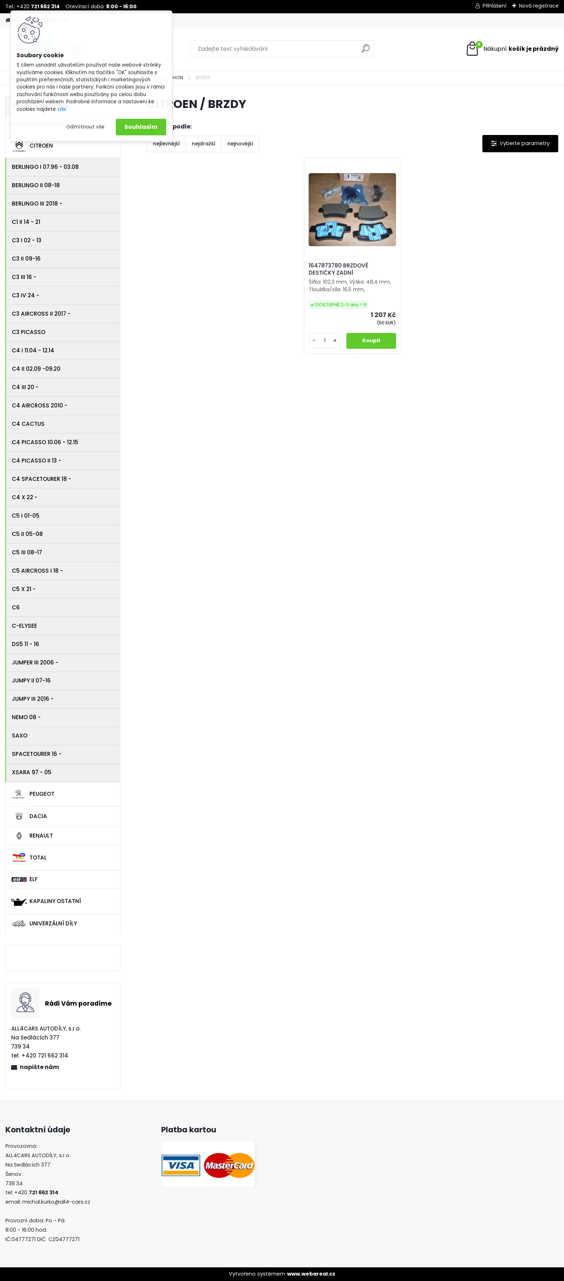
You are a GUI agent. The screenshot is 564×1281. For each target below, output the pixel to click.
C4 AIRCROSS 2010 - (39, 405)
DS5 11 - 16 (25, 644)
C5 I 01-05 (26, 515)
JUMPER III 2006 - (35, 662)
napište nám (39, 1067)
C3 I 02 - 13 (26, 240)
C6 (16, 607)
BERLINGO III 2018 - (37, 203)
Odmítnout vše (85, 126)
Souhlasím (141, 127)
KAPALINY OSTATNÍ (46, 901)
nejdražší (203, 143)
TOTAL (29, 857)
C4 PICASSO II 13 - (36, 460)
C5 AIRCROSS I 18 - (37, 570)
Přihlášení (494, 5)
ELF (25, 879)
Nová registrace (539, 5)
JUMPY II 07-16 (31, 680)
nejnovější (240, 143)
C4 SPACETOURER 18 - (41, 479)
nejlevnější (166, 143)
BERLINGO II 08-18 (36, 185)
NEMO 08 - (26, 717)
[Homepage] (7, 20)
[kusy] (325, 341)
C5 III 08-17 (27, 552)
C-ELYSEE (24, 626)
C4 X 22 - (24, 497)
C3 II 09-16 (26, 258)
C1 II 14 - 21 (26, 222)
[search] (365, 51)
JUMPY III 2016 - (33, 699)
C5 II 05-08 (27, 534)
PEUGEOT (33, 794)
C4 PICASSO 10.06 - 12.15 (45, 442)
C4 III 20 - (25, 387)
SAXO (19, 735)
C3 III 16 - (24, 277)
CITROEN (32, 146)
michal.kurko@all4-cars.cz (56, 1201)
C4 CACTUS (28, 424)
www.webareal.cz (311, 1273)
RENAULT (32, 835)
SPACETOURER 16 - (37, 754)
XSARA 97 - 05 (31, 772)
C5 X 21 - (24, 589)
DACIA (29, 816)
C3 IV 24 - (25, 295)
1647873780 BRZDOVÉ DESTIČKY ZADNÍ (338, 269)
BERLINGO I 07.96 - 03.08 (45, 167)
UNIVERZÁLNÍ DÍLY (44, 923)
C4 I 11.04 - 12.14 (33, 350)
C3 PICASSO (28, 332)
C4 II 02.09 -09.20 (36, 369)
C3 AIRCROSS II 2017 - (41, 313)
